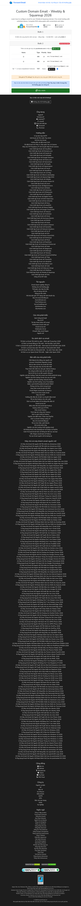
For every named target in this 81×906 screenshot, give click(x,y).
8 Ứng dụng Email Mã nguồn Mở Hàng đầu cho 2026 (40, 451)
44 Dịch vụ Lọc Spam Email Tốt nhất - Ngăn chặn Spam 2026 (40, 352)
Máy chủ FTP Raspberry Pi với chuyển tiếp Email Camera (40, 147)
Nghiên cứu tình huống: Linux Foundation (40, 382)
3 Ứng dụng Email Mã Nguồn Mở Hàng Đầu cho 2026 (40, 529)
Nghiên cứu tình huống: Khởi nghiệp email (40, 427)
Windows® (40, 117)
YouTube (40, 775)
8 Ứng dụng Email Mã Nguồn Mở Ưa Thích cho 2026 (40, 494)
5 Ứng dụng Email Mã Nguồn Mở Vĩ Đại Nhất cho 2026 (40, 490)
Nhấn (40, 803)
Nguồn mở (40, 333)
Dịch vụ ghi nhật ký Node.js (40, 414)
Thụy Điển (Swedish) (40, 850)
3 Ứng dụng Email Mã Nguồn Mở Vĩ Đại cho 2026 (40, 732)
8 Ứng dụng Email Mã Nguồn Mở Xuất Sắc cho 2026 (40, 533)
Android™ (40, 119)
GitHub (40, 768)
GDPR (40, 796)
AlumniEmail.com (40, 300)
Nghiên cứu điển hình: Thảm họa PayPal (40, 417)
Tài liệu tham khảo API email (40, 322)
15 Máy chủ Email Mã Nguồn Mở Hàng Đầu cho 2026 (40, 466)
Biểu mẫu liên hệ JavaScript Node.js (40, 406)
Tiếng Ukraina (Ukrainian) (40, 856)
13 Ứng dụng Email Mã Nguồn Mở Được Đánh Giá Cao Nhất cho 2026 (40, 524)
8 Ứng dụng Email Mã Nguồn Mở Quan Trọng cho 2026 (40, 620)
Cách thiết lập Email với (40, 149)
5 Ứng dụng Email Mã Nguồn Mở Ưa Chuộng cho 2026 (40, 555)
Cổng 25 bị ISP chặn (40, 277)
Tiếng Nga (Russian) (40, 847)
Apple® (40, 115)
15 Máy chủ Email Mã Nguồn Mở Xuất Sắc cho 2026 (40, 470)
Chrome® (40, 126)
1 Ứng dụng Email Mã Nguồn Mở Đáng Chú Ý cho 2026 (40, 481)
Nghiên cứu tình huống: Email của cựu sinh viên (40, 378)
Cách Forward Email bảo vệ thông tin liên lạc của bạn (40, 432)
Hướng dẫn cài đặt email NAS (40, 142)
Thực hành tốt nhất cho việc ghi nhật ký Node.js (40, 369)
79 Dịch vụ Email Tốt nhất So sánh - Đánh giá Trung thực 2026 (40, 341)
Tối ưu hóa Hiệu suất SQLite (40, 423)
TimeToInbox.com (40, 302)
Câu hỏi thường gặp (65, 3)
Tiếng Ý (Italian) (40, 835)
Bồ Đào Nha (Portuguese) (40, 845)
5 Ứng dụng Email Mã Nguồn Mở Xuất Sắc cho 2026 (40, 472)
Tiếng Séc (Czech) (40, 816)
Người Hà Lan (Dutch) (40, 820)
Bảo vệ (40, 790)
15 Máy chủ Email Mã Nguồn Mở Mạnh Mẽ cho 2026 (40, 500)
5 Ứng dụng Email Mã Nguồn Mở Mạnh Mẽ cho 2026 (40, 685)
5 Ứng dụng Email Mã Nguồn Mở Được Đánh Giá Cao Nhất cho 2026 (40, 464)
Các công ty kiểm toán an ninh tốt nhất (40, 371)
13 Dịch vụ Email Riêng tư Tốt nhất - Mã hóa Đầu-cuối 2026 (40, 343)
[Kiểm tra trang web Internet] (31, 870)
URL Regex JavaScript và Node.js (40, 434)
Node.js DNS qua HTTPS (40, 408)
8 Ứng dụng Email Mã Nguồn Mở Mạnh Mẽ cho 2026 (40, 503)
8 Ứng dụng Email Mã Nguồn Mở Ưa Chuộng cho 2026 (40, 676)
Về (40, 787)
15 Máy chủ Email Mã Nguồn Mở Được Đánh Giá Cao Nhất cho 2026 (40, 453)
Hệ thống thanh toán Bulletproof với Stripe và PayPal (41, 430)
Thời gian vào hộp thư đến (40, 289)
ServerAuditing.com (40, 304)
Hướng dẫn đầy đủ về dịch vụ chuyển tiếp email (40, 397)
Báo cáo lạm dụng (40, 800)
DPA (40, 798)
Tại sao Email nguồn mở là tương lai (40, 436)
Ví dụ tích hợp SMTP (40, 136)
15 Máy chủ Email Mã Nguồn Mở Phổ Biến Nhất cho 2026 (40, 457)
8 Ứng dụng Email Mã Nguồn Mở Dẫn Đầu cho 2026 (40, 650)
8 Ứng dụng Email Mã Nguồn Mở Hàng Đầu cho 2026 (40, 633)
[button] (57, 69)
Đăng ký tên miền (40, 293)
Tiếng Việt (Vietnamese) (40, 858)
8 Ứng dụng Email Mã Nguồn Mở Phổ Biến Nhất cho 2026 (40, 520)
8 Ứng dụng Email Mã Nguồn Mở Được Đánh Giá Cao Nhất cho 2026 (40, 516)
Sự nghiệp (40, 805)
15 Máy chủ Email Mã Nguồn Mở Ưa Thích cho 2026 (40, 492)
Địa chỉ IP (40, 320)
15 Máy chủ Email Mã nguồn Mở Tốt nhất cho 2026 (40, 444)
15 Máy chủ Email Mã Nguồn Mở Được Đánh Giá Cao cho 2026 (40, 574)
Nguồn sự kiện (40, 785)
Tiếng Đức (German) (40, 828)
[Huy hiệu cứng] (40, 879)
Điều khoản (40, 794)
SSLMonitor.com (40, 309)
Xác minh (56, 49)
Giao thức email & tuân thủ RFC (40, 388)
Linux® (40, 121)
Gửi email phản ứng (40, 425)
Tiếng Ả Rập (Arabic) (40, 812)
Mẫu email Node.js (40, 410)
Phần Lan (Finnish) (40, 824)
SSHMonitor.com (40, 306)
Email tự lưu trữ (40, 327)
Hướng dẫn (40, 133)
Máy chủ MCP (40, 395)
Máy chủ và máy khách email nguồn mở (40, 441)
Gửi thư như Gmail (40, 140)
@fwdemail (40, 771)
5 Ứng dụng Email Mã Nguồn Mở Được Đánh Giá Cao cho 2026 (40, 576)
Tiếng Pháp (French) (40, 826)
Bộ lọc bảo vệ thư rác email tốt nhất (40, 365)
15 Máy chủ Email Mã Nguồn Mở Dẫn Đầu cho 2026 (40, 587)
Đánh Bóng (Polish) (40, 843)
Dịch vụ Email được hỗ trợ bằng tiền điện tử (40, 401)
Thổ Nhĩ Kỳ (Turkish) (40, 854)
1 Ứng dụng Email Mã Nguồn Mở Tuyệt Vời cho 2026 (40, 477)
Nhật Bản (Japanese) (40, 837)
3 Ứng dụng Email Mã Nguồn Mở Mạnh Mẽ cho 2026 (40, 563)
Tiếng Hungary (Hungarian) (40, 831)
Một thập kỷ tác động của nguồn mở (40, 360)
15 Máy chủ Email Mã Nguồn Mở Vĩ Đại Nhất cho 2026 (40, 487)
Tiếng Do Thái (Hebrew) (40, 830)
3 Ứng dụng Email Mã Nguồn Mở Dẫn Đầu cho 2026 (40, 589)
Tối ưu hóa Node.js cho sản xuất (40, 399)
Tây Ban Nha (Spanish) (40, 848)
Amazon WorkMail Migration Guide (40, 362)
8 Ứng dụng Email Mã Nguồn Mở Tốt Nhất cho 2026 (40, 750)
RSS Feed (40, 777)
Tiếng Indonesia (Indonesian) (40, 833)
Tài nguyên (40, 282)
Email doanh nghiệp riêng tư (40, 285)
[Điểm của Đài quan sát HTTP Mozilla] (48, 864)
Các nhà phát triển (40, 315)
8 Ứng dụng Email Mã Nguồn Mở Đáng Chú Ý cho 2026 (40, 542)
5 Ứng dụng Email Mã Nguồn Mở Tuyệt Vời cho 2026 (40, 607)
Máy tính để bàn (40, 124)
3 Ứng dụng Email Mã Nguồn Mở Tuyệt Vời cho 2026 (40, 719)
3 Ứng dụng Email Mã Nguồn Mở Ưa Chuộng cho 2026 (40, 737)
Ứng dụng (40, 112)
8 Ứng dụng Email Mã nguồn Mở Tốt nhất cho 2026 (40, 446)
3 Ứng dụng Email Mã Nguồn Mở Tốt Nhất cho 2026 (41, 568)
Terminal (40, 128)
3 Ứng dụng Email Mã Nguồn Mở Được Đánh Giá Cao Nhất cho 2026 (40, 455)
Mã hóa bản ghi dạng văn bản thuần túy (40, 296)
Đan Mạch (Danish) (40, 818)
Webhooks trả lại (40, 329)
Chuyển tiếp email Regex (40, 331)
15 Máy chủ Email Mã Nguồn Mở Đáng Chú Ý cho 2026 (40, 479)
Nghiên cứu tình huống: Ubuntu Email (41, 380)
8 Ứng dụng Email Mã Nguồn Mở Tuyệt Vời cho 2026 (40, 537)
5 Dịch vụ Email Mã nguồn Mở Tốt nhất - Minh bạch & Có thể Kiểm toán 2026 (40, 346)
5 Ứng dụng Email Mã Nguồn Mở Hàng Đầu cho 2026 (40, 468)
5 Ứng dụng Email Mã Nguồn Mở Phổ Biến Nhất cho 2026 (40, 459)
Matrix (40, 773)
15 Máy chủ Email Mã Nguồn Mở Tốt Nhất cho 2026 (40, 505)
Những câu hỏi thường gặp (40, 102)
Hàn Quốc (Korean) (40, 839)
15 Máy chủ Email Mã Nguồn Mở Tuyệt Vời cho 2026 (40, 474)
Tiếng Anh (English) (40, 822)
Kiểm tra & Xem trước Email (40, 393)
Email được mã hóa (44, 3)
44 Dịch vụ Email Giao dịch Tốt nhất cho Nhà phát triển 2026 (40, 348)
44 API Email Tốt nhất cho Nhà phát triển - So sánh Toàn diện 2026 (40, 350)
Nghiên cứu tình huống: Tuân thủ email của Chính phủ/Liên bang (40, 375)
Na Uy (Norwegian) (40, 841)
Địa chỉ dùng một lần (40, 291)
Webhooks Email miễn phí (40, 325)
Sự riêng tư (54, 3)
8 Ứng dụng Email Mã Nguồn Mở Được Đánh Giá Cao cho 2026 (40, 758)
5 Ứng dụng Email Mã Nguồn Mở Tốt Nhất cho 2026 (40, 507)
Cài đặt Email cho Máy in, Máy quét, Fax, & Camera (40, 145)
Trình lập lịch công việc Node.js (40, 412)
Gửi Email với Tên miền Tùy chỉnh (40, 138)
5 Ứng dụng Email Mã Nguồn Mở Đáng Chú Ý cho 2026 (40, 724)
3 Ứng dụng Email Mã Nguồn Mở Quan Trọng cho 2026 (40, 498)
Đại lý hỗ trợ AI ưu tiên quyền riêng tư (41, 373)
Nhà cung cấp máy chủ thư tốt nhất (40, 367)
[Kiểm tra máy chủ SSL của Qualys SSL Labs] (32, 864)
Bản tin (40, 766)
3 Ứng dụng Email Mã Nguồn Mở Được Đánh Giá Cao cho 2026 (40, 698)
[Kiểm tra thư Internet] (50, 870)
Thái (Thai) (40, 852)
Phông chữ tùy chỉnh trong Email (40, 386)
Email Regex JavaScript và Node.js (40, 391)
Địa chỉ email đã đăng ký (40, 298)
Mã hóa (51, 69)
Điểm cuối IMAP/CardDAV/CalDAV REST (41, 384)
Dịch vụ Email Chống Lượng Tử (40, 419)
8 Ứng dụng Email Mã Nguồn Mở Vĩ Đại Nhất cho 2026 (40, 550)
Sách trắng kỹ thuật (40, 318)
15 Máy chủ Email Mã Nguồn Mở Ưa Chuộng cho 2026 (40, 552)
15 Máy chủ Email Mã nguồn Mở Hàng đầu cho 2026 (40, 448)
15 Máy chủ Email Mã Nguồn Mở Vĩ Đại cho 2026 (40, 730)
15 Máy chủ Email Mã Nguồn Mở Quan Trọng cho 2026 (40, 496)
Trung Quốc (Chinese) (40, 814)
